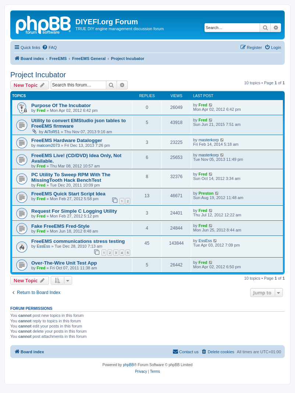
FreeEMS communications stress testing (78, 241)
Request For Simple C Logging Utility (74, 211)
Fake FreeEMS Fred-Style (60, 226)
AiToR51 (52, 132)
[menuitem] (49, 47)
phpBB (128, 365)
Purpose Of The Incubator (61, 105)
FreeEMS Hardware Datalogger (66, 140)
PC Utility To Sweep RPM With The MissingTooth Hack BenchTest (70, 177)
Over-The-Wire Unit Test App (64, 263)
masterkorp (209, 140)
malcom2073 (48, 145)
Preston (206, 193)
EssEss (43, 246)
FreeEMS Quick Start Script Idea (68, 193)
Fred (41, 110)
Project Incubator (38, 75)
